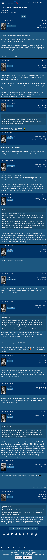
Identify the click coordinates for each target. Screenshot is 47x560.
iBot (4, 13)
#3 (45, 100)
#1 (45, 20)
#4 (45, 133)
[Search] (45, 2)
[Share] (42, 20)
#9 (45, 302)
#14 (45, 491)
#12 (45, 411)
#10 (45, 355)
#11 (45, 383)
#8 (45, 274)
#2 (45, 60)
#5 (45, 161)
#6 (45, 194)
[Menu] (3, 2)
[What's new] (41, 2)
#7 (45, 246)
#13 (45, 461)
